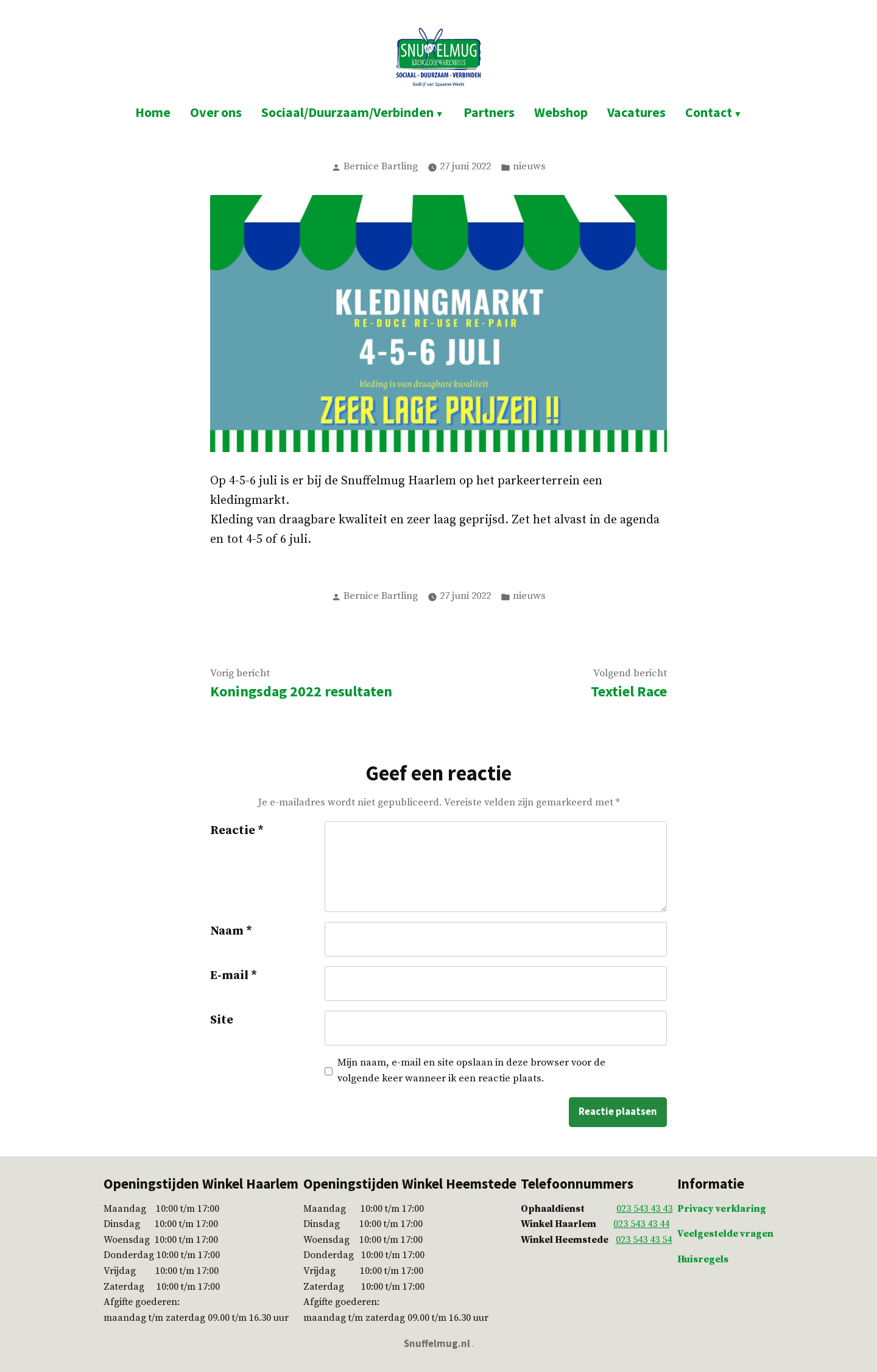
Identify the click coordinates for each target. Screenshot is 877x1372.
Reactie (237, 830)
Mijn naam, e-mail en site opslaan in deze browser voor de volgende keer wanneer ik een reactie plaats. (471, 1071)
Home (153, 112)
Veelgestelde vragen (725, 1234)
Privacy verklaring (721, 1209)
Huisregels (702, 1259)
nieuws (529, 166)
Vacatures (636, 112)
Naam (231, 931)
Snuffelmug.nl (437, 1343)
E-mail (233, 975)
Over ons (216, 112)
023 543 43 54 (644, 1240)
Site (221, 1020)
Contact (708, 112)
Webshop (561, 112)
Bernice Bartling (380, 166)
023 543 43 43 (644, 1209)
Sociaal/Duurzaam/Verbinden (347, 112)
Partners (489, 112)
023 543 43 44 (641, 1224)
